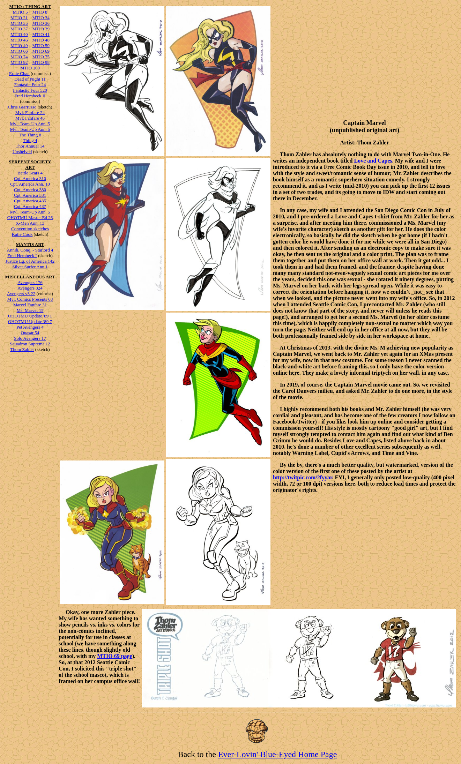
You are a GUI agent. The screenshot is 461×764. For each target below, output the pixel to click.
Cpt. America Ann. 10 (30, 184)
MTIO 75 (41, 56)
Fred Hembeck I (22, 255)
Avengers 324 (30, 288)
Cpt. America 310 (30, 178)
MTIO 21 (19, 17)
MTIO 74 (19, 56)
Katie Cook (22, 234)
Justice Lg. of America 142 (30, 261)
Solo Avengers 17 (30, 338)
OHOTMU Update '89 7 (30, 321)
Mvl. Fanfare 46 (30, 118)
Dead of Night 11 (30, 79)
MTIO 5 (20, 12)
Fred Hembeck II (30, 95)
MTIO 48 (41, 40)
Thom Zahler (22, 349)
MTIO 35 (19, 23)
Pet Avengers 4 (30, 327)
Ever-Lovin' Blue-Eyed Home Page (277, 754)
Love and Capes (373, 161)
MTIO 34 (41, 17)
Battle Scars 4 (30, 172)
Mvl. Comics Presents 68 (30, 299)
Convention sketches (30, 228)
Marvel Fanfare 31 (30, 304)
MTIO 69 (41, 51)
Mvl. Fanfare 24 (30, 112)
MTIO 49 (19, 45)
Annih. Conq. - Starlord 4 (30, 250)
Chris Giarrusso (22, 107)
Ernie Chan (19, 73)
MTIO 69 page (114, 656)
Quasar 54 (30, 332)
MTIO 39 (41, 28)
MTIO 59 (41, 45)
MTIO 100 (30, 67)
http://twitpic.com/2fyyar (302, 477)
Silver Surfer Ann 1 (29, 266)
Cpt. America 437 (30, 206)
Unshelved (22, 151)
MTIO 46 (19, 40)
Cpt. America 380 (30, 189)
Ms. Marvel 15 (30, 310)
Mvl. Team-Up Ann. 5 (30, 123)
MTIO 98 (41, 62)
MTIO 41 (41, 34)
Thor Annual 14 (30, 146)
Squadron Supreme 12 (30, 343)
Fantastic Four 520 (30, 90)
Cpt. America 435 (30, 200)
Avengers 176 (30, 282)
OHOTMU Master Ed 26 (30, 217)
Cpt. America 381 (30, 195)
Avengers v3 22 (21, 293)
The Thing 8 (30, 134)
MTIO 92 (19, 62)
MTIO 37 (19, 28)
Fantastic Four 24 (30, 84)
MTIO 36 (41, 23)
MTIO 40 (19, 34)
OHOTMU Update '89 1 (30, 316)
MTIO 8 (39, 12)
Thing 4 (30, 140)
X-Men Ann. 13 (30, 223)
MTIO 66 (19, 51)
